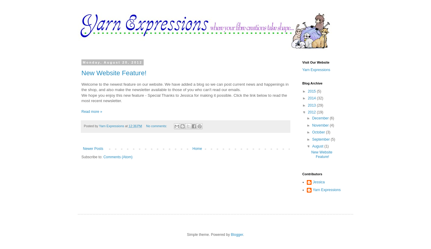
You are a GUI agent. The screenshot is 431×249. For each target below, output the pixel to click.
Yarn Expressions (316, 70)
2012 (312, 112)
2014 (312, 98)
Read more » (91, 112)
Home (197, 149)
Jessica (319, 182)
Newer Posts (93, 149)
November (321, 125)
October (319, 132)
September (321, 139)
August (318, 146)
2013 (312, 105)
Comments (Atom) (117, 157)
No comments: (157, 126)
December (321, 118)
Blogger (237, 235)
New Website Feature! (113, 73)
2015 (312, 91)
